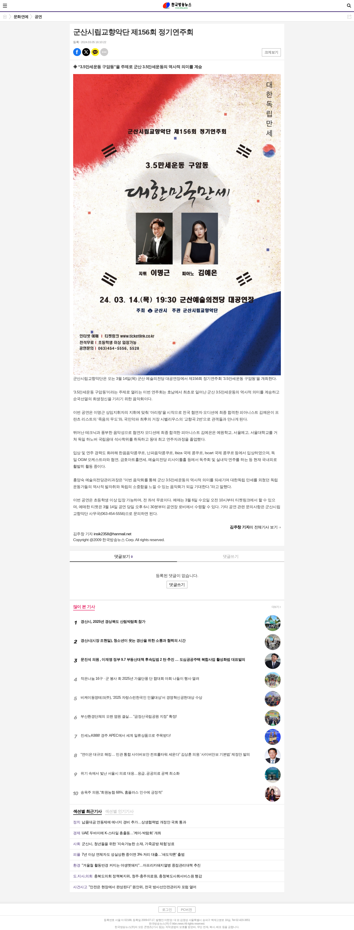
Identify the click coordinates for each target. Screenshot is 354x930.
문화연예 (21, 17)
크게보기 (271, 52)
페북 (77, 52)
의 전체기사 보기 (253, 527)
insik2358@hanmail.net (112, 534)
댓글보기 (123, 556)
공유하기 (349, 16)
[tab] (87, 812)
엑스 (86, 52)
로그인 (167, 909)
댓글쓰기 (231, 556)
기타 (104, 52)
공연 (38, 17)
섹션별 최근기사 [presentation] (87, 811)
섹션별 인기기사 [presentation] (119, 811)
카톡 (95, 52)
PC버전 (186, 909)
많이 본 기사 (84, 607)
